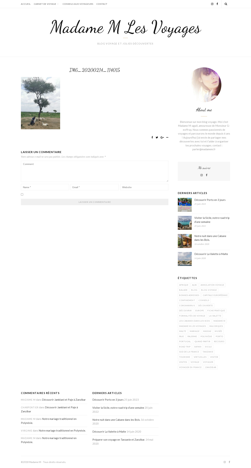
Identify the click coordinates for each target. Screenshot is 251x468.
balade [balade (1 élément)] (183, 290)
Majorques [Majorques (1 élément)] (216, 326)
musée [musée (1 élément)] (218, 331)
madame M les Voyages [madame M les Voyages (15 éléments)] (192, 326)
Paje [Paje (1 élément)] (181, 336)
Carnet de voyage (46, 4)
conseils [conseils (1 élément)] (204, 300)
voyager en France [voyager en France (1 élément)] (190, 367)
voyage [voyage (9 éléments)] (195, 362)
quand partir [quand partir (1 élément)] (202, 341)
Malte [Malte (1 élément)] (182, 331)
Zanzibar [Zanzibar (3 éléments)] (210, 367)
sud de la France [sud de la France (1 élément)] (189, 352)
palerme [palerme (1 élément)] (192, 336)
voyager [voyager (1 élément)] (208, 362)
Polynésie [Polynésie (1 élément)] (206, 336)
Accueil (26, 4)
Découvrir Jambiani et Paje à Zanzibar (64, 399)
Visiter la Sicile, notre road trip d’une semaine (212, 219)
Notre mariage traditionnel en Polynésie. (62, 430)
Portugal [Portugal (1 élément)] (185, 341)
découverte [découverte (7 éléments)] (205, 305)
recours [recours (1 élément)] (219, 341)
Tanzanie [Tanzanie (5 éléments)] (208, 352)
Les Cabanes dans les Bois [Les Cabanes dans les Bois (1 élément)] (194, 321)
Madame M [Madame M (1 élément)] (220, 321)
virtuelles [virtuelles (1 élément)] (200, 357)
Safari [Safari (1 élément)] (197, 347)
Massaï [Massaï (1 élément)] (207, 331)
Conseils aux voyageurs (78, 4)
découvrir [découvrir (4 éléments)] (185, 310)
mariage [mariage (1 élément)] (195, 331)
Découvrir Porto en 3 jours (210, 199)
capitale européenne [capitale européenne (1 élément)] (215, 295)
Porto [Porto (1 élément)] (219, 336)
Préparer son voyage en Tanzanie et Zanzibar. (118, 439)
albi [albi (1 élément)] (194, 285)
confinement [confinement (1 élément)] (187, 300)
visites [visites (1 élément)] (183, 362)
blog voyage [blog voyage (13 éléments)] (209, 290)
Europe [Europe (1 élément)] (199, 310)
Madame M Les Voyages (125, 27)
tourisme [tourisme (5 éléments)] (184, 357)
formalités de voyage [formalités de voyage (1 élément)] (192, 316)
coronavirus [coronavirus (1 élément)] (187, 305)
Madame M (35, 461)
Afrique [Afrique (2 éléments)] (184, 285)
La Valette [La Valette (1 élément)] (215, 316)
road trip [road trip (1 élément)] (185, 347)
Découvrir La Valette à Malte (211, 253)
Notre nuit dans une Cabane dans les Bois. (210, 238)
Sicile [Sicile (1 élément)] (208, 347)
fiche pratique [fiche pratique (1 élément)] (216, 310)
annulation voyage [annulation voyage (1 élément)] (212, 285)
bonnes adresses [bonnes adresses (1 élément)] (189, 295)
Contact (101, 4)
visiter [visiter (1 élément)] (214, 357)
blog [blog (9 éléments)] (194, 290)
